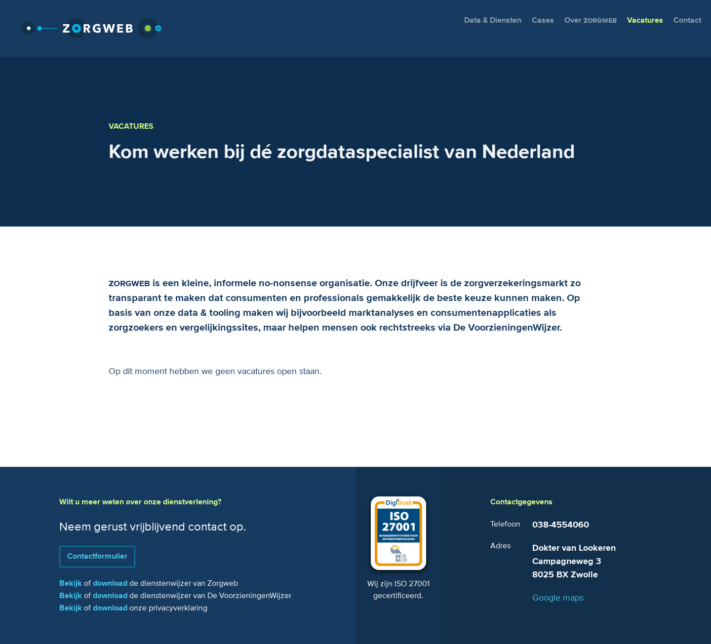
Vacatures (645, 20)
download (110, 583)
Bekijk (70, 583)
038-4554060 (560, 524)
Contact (687, 20)
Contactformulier (97, 556)
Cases (543, 20)
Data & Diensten (492, 20)
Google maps (558, 598)
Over (590, 20)
